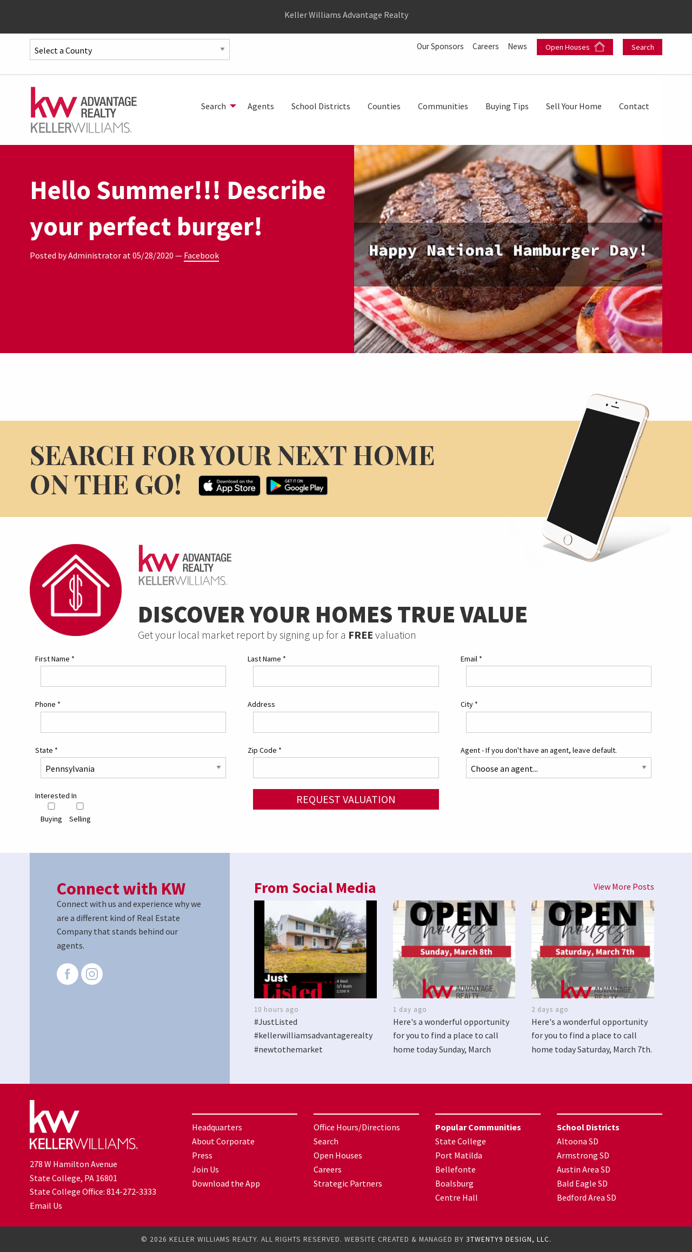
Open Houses (575, 47)
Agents (261, 106)
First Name (55, 659)
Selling (80, 813)
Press (202, 1154)
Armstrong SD (583, 1154)
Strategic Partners (348, 1182)
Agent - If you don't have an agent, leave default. (539, 749)
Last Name (267, 659)
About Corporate (223, 1140)
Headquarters (217, 1126)
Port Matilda (458, 1154)
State (46, 749)
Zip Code (265, 749)
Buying (51, 813)
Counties (384, 106)
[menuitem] (215, 106)
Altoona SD (577, 1140)
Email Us (46, 1205)
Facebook (201, 255)
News (518, 46)
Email (471, 659)
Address (261, 704)
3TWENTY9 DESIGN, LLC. (508, 1239)
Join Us (205, 1168)
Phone (48, 704)
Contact (634, 106)
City (469, 704)
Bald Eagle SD (582, 1182)
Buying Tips (507, 106)
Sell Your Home (574, 106)
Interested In (56, 795)
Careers (484, 46)
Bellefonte (455, 1168)
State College (460, 1140)
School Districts (320, 106)
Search (642, 47)
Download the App (226, 1182)
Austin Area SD (583, 1168)
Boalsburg (454, 1182)
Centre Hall (456, 1196)
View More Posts (624, 886)
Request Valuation (346, 798)
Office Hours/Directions (357, 1126)
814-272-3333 (131, 1191)
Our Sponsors (435, 46)
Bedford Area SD (586, 1196)
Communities (443, 106)
